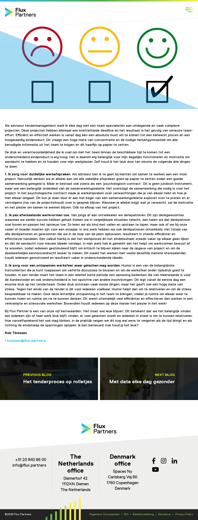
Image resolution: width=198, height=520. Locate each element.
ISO (126, 514)
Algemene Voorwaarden (104, 514)
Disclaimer (164, 514)
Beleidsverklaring (143, 514)
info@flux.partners (29, 465)
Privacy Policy (184, 514)
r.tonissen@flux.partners (25, 341)
